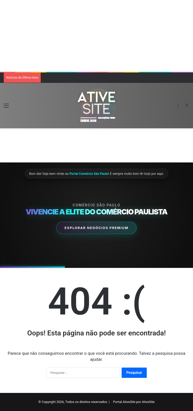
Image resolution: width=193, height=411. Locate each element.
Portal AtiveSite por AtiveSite (134, 402)
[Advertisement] (96, 35)
